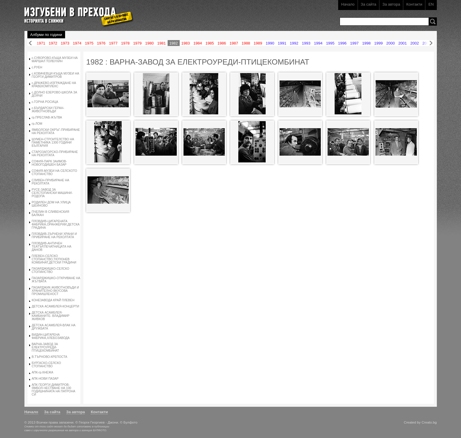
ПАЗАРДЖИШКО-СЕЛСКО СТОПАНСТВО (51, 270)
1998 (366, 43)
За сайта (368, 4)
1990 (270, 43)
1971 (41, 43)
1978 (125, 43)
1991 (282, 43)
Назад (30, 43)
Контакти (414, 4)
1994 (318, 43)
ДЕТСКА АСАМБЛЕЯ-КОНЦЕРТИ (55, 306)
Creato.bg (429, 422)
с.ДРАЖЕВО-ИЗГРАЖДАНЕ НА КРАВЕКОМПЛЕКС (54, 84)
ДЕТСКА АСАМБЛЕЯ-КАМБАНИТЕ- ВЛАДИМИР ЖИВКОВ (51, 316)
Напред (431, 43)
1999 (378, 43)
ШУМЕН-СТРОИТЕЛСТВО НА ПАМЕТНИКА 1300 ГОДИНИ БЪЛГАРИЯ (53, 142)
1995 (330, 43)
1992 (294, 43)
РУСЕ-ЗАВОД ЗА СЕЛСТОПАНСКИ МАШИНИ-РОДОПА (52, 193)
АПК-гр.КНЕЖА (42, 372)
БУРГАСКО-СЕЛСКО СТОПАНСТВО (46, 364)
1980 (149, 43)
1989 (258, 43)
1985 (209, 43)
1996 (342, 43)
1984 (197, 43)
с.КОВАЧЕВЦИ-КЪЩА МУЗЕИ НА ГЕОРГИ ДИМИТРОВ (55, 75)
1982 (173, 43)
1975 (89, 43)
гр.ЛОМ (37, 123)
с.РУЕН (37, 67)
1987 (233, 43)
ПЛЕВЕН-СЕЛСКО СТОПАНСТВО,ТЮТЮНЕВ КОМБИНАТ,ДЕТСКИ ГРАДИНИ (54, 259)
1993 (306, 43)
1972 (53, 43)
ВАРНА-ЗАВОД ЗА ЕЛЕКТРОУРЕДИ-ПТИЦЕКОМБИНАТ (45, 347)
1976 (101, 43)
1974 (77, 43)
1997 (354, 43)
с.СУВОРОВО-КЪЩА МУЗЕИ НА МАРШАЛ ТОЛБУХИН (55, 59)
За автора (391, 4)
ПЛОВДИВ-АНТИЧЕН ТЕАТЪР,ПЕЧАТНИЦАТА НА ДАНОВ (52, 246)
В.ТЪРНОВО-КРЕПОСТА (49, 356)
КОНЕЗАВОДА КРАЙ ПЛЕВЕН (53, 300)
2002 (414, 43)
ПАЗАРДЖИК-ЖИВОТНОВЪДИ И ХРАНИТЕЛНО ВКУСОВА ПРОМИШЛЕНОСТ (55, 291)
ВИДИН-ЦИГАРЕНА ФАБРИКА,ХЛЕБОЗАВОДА (51, 336)
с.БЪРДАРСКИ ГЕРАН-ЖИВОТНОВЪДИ (48, 109)
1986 (221, 43)
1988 (246, 43)
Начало (347, 4)
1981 (161, 43)
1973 (65, 43)
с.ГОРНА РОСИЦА (45, 101)
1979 (137, 43)
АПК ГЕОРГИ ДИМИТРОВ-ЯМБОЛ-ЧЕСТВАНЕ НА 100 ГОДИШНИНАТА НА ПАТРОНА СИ (53, 389)
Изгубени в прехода (76, 12)
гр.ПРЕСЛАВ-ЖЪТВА (47, 117)
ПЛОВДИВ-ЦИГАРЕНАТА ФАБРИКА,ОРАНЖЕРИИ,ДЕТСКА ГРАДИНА (56, 224)
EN (431, 4)
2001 (402, 43)
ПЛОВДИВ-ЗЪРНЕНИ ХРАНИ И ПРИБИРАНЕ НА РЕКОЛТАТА (54, 235)
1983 (185, 43)
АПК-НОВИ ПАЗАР (45, 378)
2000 (390, 43)
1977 (113, 43)
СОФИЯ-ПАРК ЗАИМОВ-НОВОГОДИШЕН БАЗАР (49, 163)
